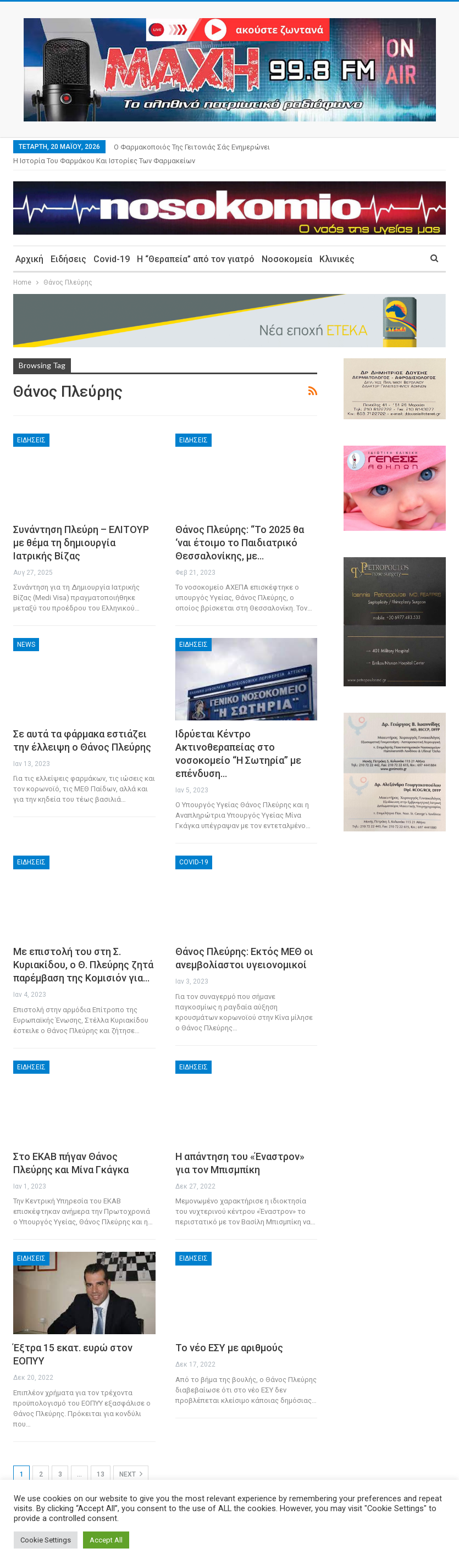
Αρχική (29, 246)
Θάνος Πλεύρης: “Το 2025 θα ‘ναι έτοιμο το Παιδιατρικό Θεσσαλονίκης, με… (239, 529)
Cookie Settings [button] (45, 1540)
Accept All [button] (106, 1540)
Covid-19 (111, 246)
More (289, 147)
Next (130, 1460)
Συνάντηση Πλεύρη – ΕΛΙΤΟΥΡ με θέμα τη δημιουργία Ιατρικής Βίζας (81, 529)
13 (100, 1461)
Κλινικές (337, 246)
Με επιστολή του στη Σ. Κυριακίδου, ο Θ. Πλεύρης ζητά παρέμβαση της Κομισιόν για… (83, 951)
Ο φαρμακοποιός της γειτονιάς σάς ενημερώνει (192, 147)
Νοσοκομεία (287, 246)
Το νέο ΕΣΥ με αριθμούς (229, 1334)
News (26, 631)
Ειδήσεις (68, 246)
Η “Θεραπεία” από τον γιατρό (196, 246)
